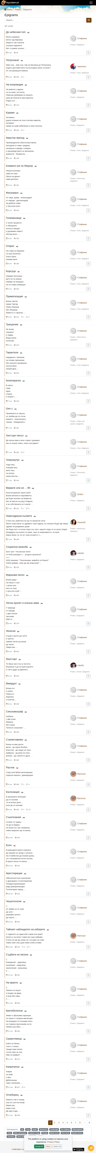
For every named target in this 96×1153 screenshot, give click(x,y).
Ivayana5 (81, 522)
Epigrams (80, 45)
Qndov (80, 494)
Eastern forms (77, 1133)
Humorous (81, 178)
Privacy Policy (53, 1142)
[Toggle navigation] (91, 2)
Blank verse (54, 1133)
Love (28, 1129)
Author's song (34, 1133)
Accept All (39, 1146)
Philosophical (77, 1129)
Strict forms (81, 337)
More (48, 1146)
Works (8, 9)
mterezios (81, 66)
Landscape (54, 1129)
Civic (79, 73)
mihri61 (80, 553)
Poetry (18, 9)
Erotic (79, 672)
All (22, 1129)
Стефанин (82, 38)
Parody (44, 1133)
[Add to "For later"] (88, 53)
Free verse (65, 1133)
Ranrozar (81, 774)
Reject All (57, 1146)
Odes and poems (20, 1133)
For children (65, 1129)
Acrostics (11, 1137)
